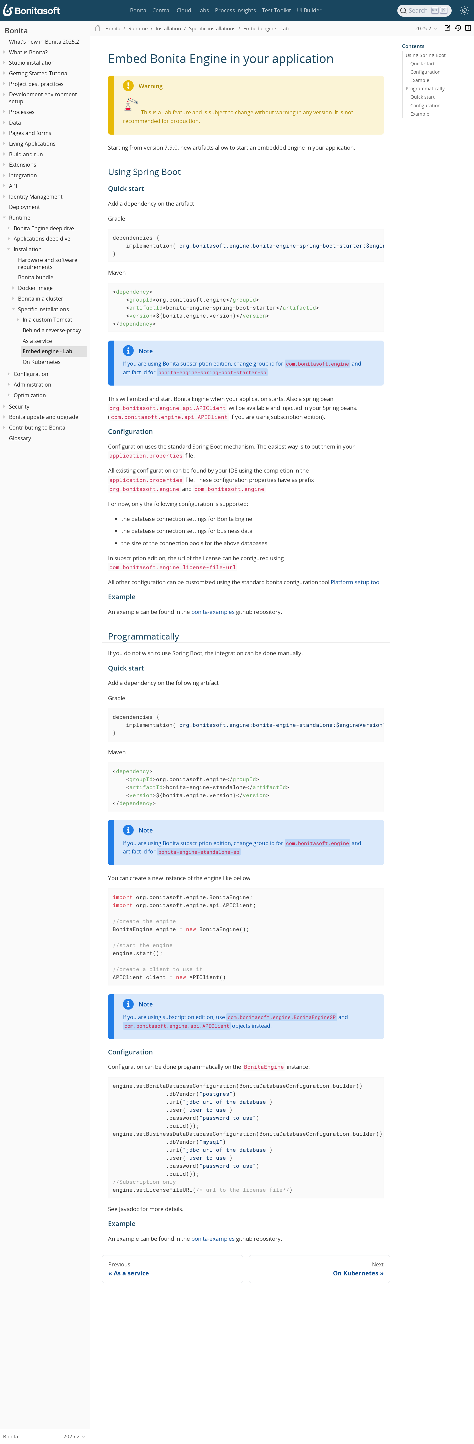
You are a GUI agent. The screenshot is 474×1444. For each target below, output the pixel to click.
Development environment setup (43, 98)
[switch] (464, 10)
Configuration (31, 374)
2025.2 (423, 28)
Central (161, 10)
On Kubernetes (42, 362)
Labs (203, 10)
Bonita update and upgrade (43, 417)
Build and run (26, 154)
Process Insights (235, 10)
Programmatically (425, 89)
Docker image (35, 288)
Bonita (138, 10)
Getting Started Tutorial (39, 73)
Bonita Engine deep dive (44, 228)
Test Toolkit (276, 10)
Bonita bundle (35, 277)
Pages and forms (30, 133)
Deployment (24, 207)
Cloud (184, 10)
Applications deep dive (42, 238)
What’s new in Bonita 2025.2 (44, 41)
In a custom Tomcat (47, 319)
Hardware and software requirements (47, 263)
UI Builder (309, 10)
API (13, 186)
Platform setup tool (356, 582)
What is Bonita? (28, 52)
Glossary (20, 438)
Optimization (30, 395)
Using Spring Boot (426, 55)
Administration (32, 384)
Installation (28, 249)
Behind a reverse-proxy (52, 330)
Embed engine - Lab (47, 351)
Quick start (422, 64)
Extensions (22, 164)
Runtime (19, 217)
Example (419, 80)
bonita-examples (213, 612)
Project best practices (36, 84)
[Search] (424, 11)
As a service (37, 341)
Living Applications (32, 143)
